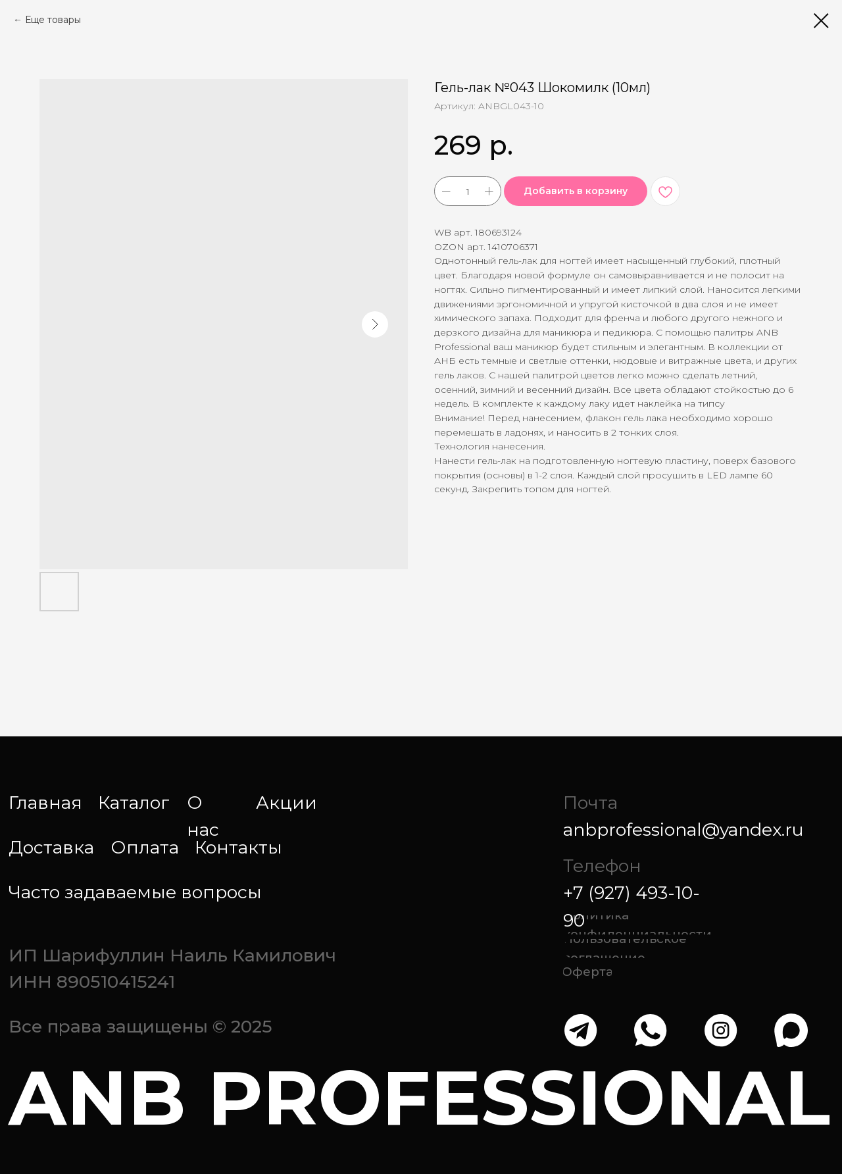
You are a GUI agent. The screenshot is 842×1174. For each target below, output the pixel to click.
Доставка (51, 847)
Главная (45, 802)
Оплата (145, 847)
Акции (286, 802)
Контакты (238, 847)
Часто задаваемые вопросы (135, 892)
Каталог (134, 802)
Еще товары (53, 20)
